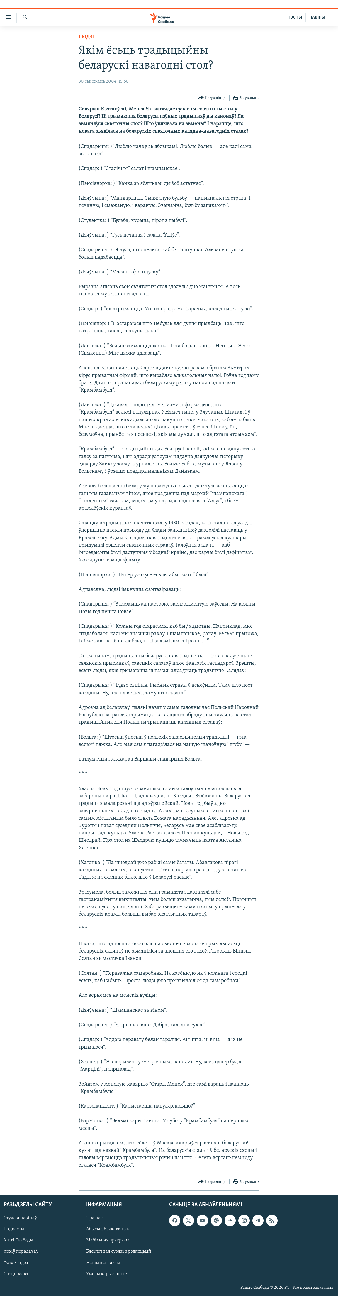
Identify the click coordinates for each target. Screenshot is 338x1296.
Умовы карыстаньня (107, 1273)
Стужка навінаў (20, 1218)
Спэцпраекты (18, 1273)
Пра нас (94, 1218)
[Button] (212, 98)
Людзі (86, 37)
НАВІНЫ (317, 17)
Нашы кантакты (103, 1262)
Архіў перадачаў (21, 1251)
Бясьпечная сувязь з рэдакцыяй (118, 1251)
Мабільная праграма (108, 1240)
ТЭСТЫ (295, 17)
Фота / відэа (16, 1262)
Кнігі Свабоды (18, 1240)
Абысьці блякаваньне (108, 1229)
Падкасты (14, 1229)
